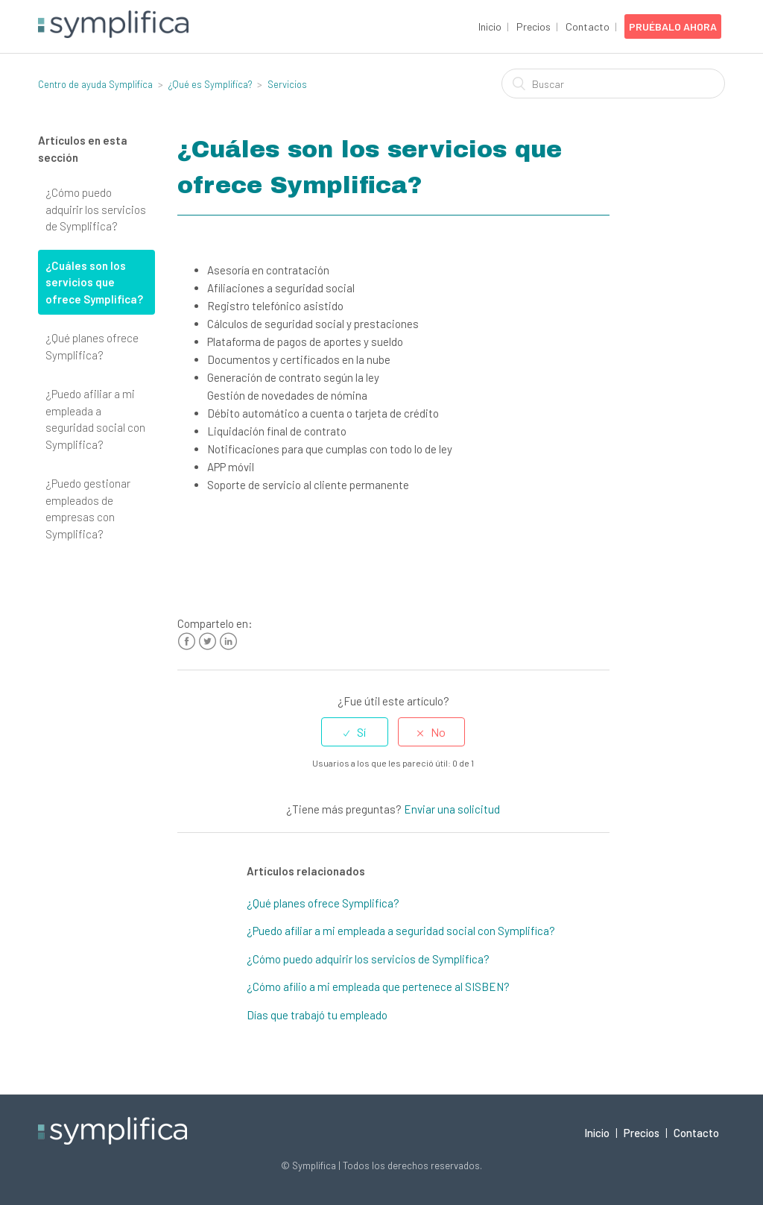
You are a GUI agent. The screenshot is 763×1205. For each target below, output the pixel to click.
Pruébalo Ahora (673, 26)
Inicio (489, 26)
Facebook (186, 641)
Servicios (287, 84)
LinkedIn (228, 641)
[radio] (354, 731)
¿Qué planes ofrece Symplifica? (92, 346)
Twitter (207, 641)
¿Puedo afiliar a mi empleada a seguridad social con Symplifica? (95, 419)
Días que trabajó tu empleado (317, 1015)
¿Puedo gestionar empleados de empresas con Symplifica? (87, 508)
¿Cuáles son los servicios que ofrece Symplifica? (94, 282)
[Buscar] (613, 83)
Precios (533, 26)
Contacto (588, 26)
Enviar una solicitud (452, 809)
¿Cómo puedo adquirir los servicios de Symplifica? (95, 209)
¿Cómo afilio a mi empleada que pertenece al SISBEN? (378, 986)
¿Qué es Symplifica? (210, 84)
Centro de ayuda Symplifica (95, 84)
